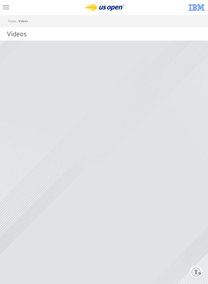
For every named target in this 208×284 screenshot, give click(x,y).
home (12, 21)
